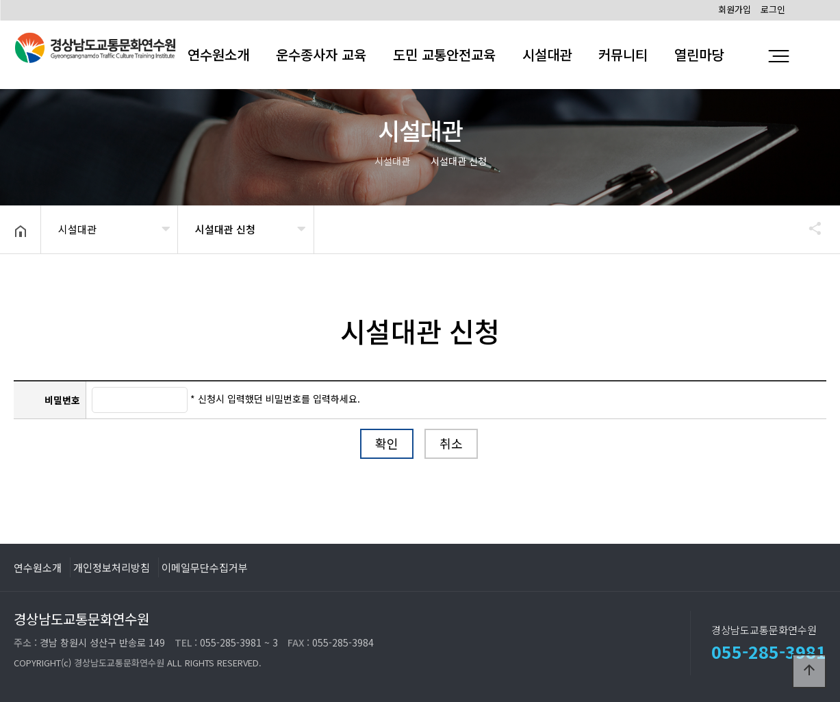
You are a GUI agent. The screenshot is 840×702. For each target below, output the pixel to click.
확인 (386, 443)
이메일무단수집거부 (205, 567)
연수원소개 (38, 567)
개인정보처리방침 (111, 567)
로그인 (773, 9)
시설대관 (547, 54)
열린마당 (699, 54)
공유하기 (808, 228)
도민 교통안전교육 (444, 54)
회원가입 (734, 9)
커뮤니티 (623, 54)
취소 (451, 443)
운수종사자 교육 (321, 54)
